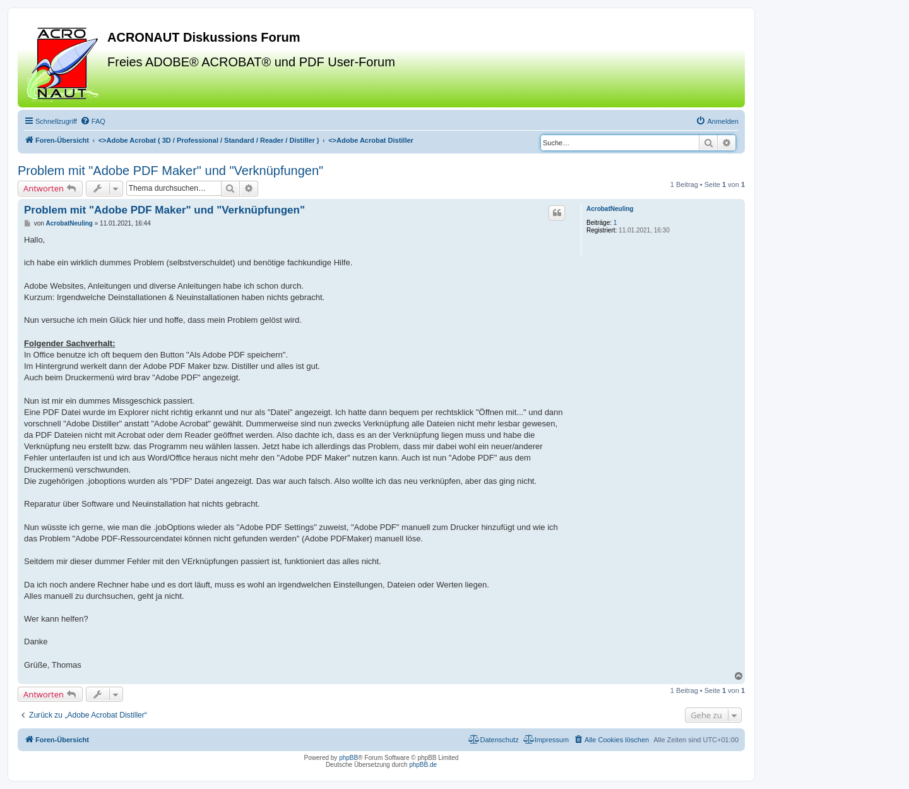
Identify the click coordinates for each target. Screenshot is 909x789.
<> (208, 140)
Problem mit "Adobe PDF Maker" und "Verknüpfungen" (170, 171)
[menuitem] (92, 121)
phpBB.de (423, 764)
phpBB (348, 757)
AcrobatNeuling (609, 208)
